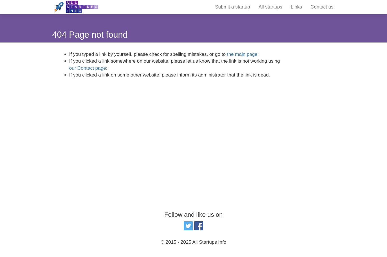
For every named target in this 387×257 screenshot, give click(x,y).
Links (296, 7)
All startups (270, 7)
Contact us (321, 7)
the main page (242, 54)
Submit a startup (232, 7)
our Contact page (87, 68)
